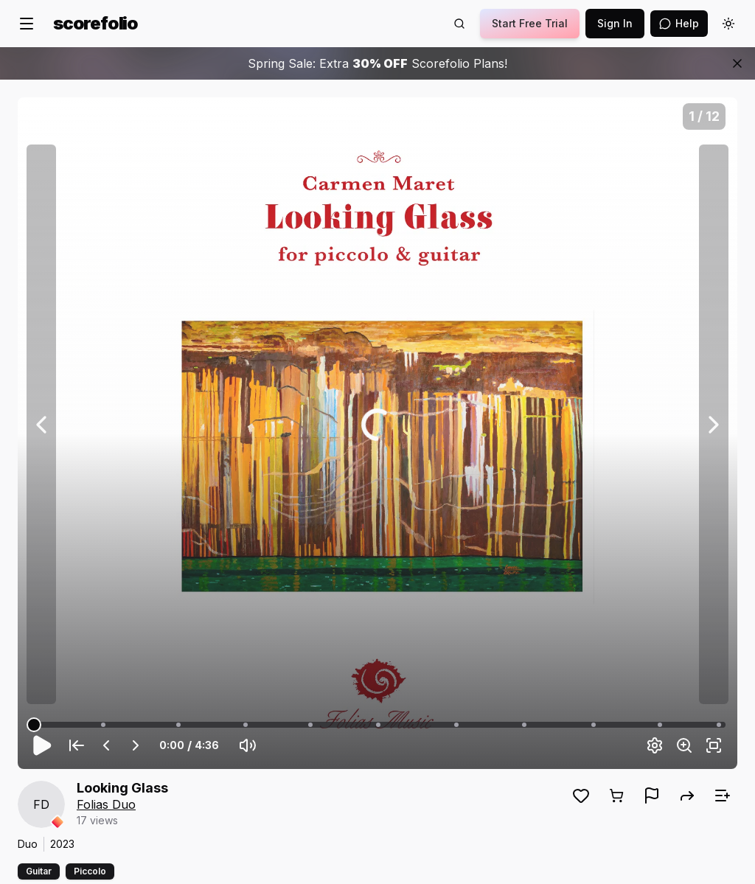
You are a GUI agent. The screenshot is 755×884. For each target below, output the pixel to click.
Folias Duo (106, 804)
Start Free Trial (530, 23)
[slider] (34, 724)
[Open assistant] (679, 23)
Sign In (615, 23)
